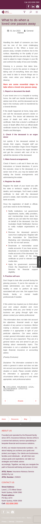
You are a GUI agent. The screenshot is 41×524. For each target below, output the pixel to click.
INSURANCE (22, 387)
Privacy (4, 521)
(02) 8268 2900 (33, 2)
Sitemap (11, 521)
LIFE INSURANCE (10, 389)
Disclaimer (19, 521)
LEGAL (31, 387)
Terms (29, 518)
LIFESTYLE (22, 389)
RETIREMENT (8, 390)
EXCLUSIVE (11, 387)
